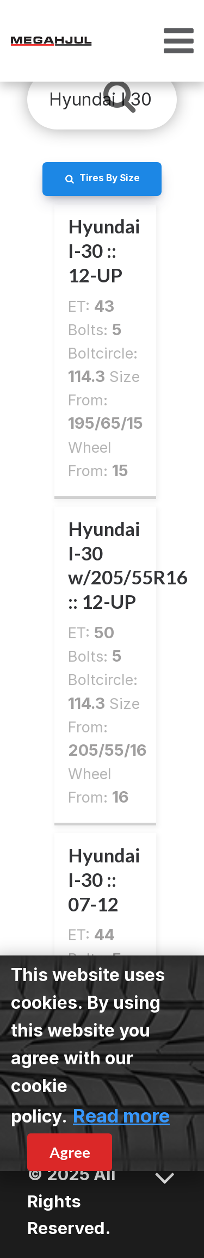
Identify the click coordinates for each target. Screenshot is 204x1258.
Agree (70, 1152)
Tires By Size (109, 177)
